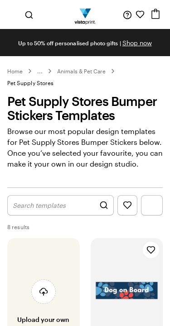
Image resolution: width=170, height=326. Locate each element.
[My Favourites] (140, 14)
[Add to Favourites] (151, 259)
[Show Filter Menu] (152, 215)
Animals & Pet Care (81, 71)
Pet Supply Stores (30, 83)
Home (15, 71)
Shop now (137, 43)
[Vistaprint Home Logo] (85, 14)
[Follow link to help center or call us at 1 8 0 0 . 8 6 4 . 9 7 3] (127, 14)
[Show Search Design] (60, 215)
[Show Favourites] (127, 215)
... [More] (40, 71)
